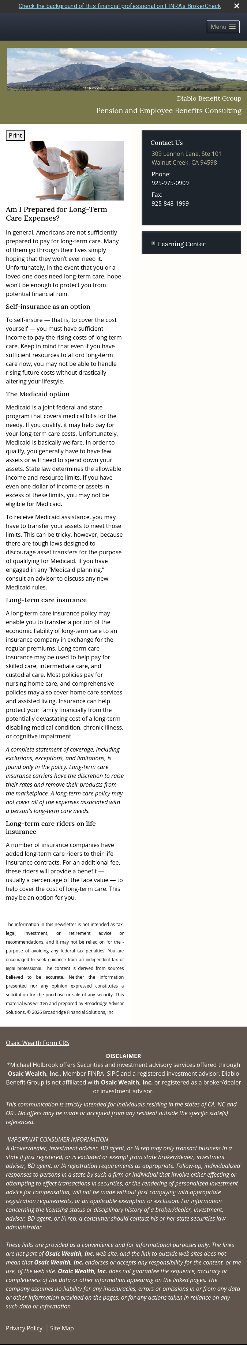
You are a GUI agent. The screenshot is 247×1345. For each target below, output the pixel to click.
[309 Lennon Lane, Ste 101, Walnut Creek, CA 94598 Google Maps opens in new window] (186, 155)
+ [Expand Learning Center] (153, 240)
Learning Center (181, 241)
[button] (223, 24)
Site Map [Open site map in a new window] (62, 1325)
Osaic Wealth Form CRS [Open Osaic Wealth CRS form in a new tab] (37, 1039)
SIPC (113, 1070)
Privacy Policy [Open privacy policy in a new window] (24, 1325)
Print (15, 132)
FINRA (95, 1070)
